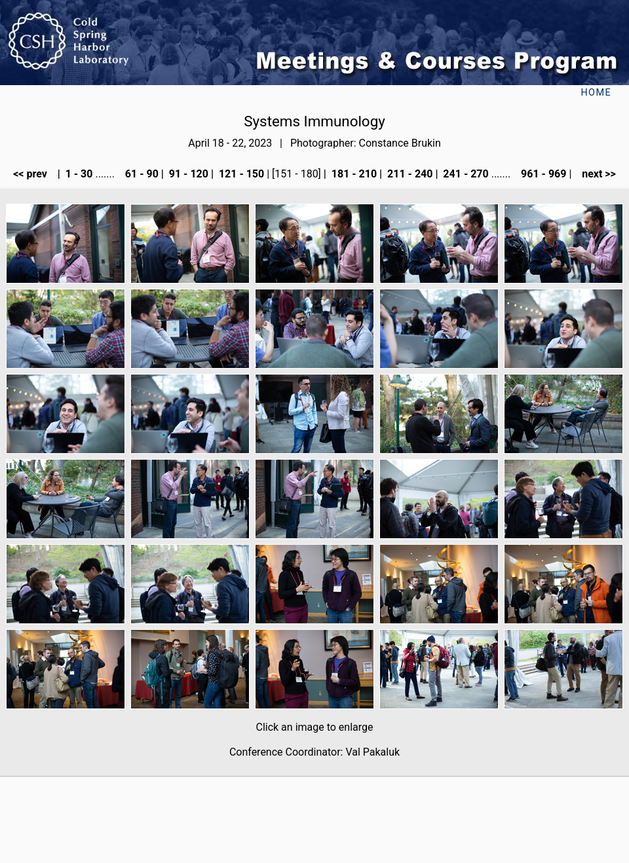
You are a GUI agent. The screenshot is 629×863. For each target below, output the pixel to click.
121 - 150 (240, 174)
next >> (595, 174)
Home (596, 92)
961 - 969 (542, 174)
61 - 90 (141, 174)
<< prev (34, 174)
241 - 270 (464, 174)
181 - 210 (353, 174)
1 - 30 (78, 174)
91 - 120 (187, 174)
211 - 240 (408, 174)
